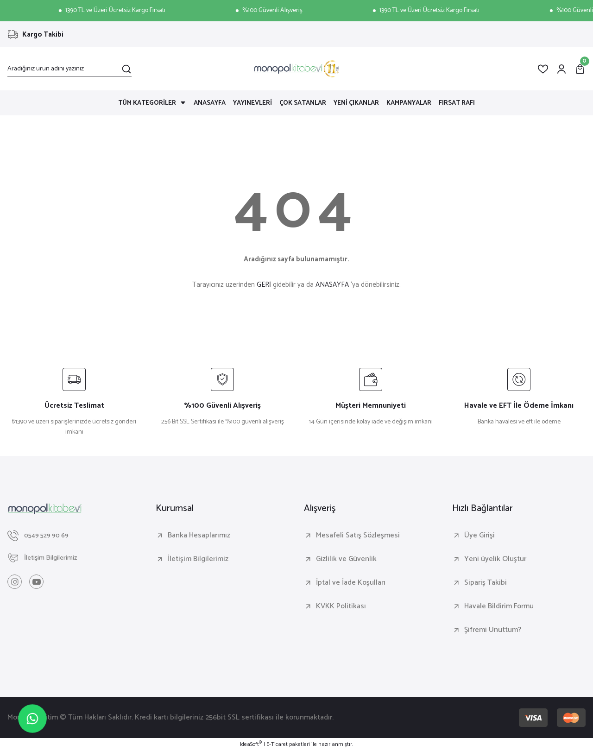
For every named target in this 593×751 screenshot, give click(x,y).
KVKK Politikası (341, 606)
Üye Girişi (479, 535)
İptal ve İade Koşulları (350, 582)
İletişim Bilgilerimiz (198, 559)
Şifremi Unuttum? (492, 630)
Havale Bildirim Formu (499, 606)
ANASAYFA (332, 284)
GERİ (264, 284)
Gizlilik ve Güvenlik (346, 559)
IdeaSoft (251, 744)
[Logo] (296, 68)
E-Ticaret (277, 744)
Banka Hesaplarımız (199, 535)
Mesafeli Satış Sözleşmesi (358, 535)
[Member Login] (561, 69)
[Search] (69, 69)
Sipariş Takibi (485, 582)
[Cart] (580, 69)
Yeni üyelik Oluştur (495, 559)
